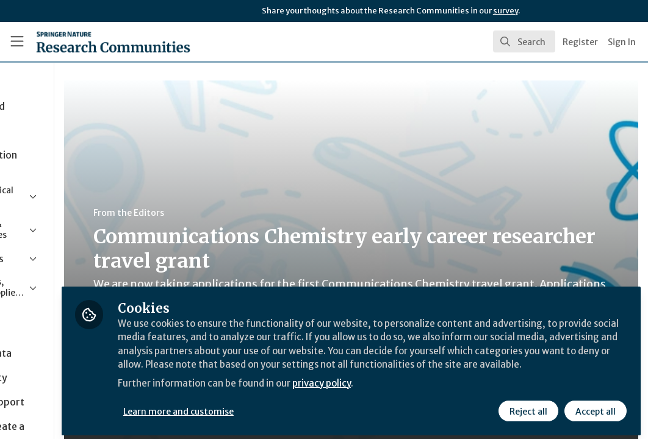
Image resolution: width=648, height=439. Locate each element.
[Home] (92, 41)
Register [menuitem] (580, 42)
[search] (524, 41)
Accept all (594, 406)
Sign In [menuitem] (622, 42)
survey (505, 10)
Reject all (527, 406)
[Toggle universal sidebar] (17, 41)
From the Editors (230, 212)
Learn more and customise (281, 406)
